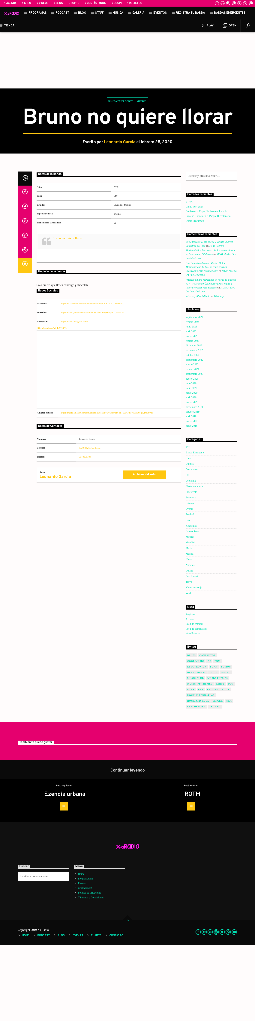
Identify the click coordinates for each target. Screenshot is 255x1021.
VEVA (189, 277)
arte (188, 522)
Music (189, 623)
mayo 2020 (192, 468)
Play (207, 25)
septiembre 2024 (194, 393)
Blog (58, 3)
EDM (217, 737)
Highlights (191, 601)
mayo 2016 (192, 501)
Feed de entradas (194, 699)
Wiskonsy (219, 372)
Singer (218, 776)
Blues (191, 731)
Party (220, 759)
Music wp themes (199, 759)
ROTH (192, 870)
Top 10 (73, 3)
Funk (214, 742)
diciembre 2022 (194, 421)
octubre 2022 (193, 430)
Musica (142, 139)
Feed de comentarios (197, 704)
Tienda (9, 26)
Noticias (190, 640)
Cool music (195, 737)
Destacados (192, 545)
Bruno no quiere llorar (67, 313)
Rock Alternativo (200, 771)
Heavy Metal (196, 748)
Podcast (62, 13)
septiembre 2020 (194, 449)
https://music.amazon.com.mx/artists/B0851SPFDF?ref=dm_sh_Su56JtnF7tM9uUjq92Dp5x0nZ (107, 488)
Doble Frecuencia (195, 296)
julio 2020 (191, 459)
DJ (187, 550)
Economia (191, 556)
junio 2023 (191, 402)
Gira (188, 595)
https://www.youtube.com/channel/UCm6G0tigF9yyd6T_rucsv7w (92, 388)
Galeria (138, 13)
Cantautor (207, 731)
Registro (134, 3)
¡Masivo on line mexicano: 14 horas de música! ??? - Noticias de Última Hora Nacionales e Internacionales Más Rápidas (211, 359)
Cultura (190, 539)
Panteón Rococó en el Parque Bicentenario (208, 291)
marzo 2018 (192, 496)
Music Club (195, 754)
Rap (200, 765)
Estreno (190, 579)
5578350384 (85, 532)
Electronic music (194, 562)
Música (118, 13)
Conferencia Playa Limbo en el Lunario (206, 287)
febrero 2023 (192, 416)
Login (116, 3)
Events (78, 1011)
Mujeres (190, 612)
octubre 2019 (193, 487)
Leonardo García (119, 180)
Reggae (212, 765)
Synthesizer (196, 782)
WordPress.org (193, 709)
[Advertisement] (127, 60)
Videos (42, 3)
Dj (209, 737)
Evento (189, 584)
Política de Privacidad (89, 968)
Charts (96, 1011)
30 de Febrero (216, 321)
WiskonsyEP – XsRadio (198, 372)
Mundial (190, 618)
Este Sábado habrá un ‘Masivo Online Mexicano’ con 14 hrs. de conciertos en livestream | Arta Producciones (206, 342)
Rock (226, 765)
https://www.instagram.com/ (74, 397)
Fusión (226, 742)
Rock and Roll (198, 776)
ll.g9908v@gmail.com (89, 523)
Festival (190, 590)
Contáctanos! (95, 3)
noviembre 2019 (194, 482)
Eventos (160, 13)
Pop (230, 759)
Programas (37, 13)
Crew (26, 3)
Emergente (191, 567)
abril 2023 (191, 407)
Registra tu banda (190, 13)
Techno (214, 782)
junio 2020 (191, 463)
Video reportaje (194, 663)
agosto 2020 (192, 454)
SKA (229, 776)
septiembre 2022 (194, 435)
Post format (192, 652)
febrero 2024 (192, 397)
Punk (191, 765)
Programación (85, 954)
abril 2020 (191, 473)
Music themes (217, 754)
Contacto (116, 1011)
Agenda (10, 3)
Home (81, 949)
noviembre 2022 (194, 426)
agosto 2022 (192, 440)
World (189, 668)
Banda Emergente (120, 139)
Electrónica (197, 742)
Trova (189, 657)
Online (189, 646)
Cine (188, 534)
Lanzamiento (193, 607)
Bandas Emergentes (229, 13)
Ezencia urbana (65, 870)
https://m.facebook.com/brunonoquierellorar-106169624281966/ (91, 379)
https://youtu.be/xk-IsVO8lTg (52, 403)
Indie (214, 748)
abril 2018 (191, 492)
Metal (225, 748)
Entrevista (191, 573)
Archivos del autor (145, 550)
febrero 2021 (192, 444)
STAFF (99, 13)
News (189, 635)
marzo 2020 (192, 477)
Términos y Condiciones (91, 973)
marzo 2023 (192, 411)
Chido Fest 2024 (194, 282)
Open (229, 25)
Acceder (190, 695)
